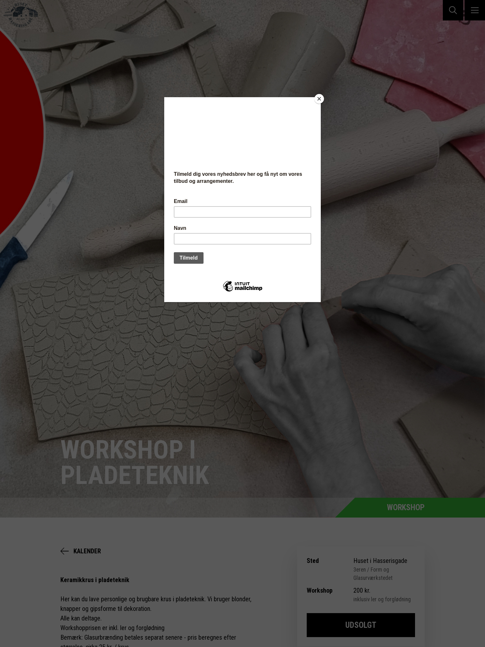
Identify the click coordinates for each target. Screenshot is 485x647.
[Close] (319, 99)
